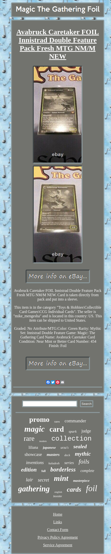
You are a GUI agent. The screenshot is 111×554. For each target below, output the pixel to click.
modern (43, 441)
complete (87, 471)
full (43, 471)
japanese (49, 447)
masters (53, 454)
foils (84, 461)
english (58, 491)
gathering (34, 488)
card (57, 429)
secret (43, 480)
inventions (35, 462)
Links (57, 522)
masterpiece (81, 481)
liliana (33, 447)
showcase (33, 454)
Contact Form (57, 530)
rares (57, 421)
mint (61, 478)
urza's (64, 447)
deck (67, 455)
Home (57, 514)
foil (91, 488)
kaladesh (54, 463)
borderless (63, 469)
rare (29, 438)
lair (29, 480)
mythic (83, 454)
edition (29, 470)
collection (71, 438)
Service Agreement (57, 545)
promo (39, 419)
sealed (80, 446)
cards (74, 489)
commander (75, 420)
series (69, 462)
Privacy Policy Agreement (58, 537)
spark (73, 431)
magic (34, 428)
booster (57, 496)
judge (86, 431)
